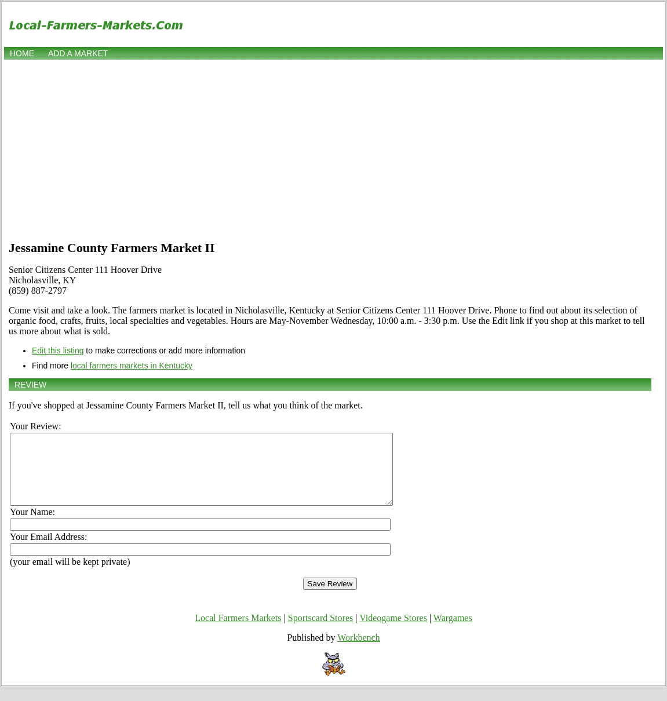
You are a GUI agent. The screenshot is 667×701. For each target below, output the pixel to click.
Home (22, 53)
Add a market (78, 53)
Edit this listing (57, 350)
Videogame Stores (393, 632)
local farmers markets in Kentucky (131, 365)
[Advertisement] (333, 149)
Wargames (452, 632)
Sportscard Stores (320, 632)
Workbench (358, 651)
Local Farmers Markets (238, 632)
